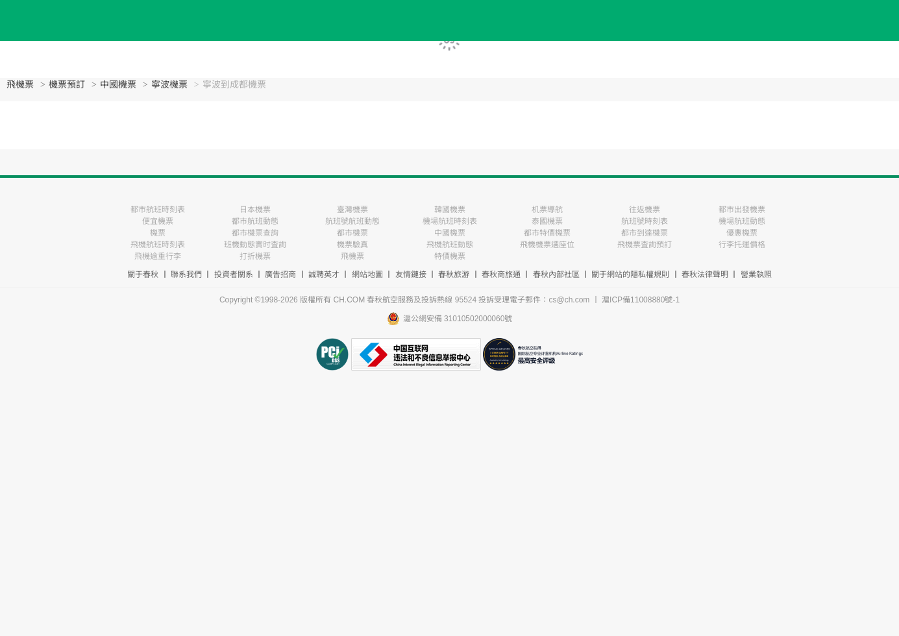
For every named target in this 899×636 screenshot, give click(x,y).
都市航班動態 (255, 221)
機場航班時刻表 (450, 221)
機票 (158, 233)
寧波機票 (169, 85)
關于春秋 (142, 274)
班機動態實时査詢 (255, 244)
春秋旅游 (453, 274)
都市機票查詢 (255, 233)
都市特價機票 (547, 233)
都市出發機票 (742, 209)
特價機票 (449, 256)
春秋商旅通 (501, 274)
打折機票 (255, 256)
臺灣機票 (352, 209)
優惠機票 (741, 233)
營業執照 (756, 274)
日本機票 (255, 209)
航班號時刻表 (644, 221)
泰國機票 (547, 221)
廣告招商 (280, 274)
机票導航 (547, 209)
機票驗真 (352, 244)
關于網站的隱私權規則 (630, 274)
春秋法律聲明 (705, 274)
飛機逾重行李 (157, 256)
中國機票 (118, 85)
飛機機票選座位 (547, 244)
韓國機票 (449, 209)
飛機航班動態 (449, 244)
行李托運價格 (742, 244)
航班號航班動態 (352, 221)
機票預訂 (67, 85)
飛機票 (20, 85)
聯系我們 (186, 274)
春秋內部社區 (556, 274)
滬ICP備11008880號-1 (641, 299)
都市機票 (352, 233)
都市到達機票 (644, 233)
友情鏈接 (410, 274)
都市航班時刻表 (157, 209)
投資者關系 (233, 274)
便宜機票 (157, 221)
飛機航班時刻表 (157, 244)
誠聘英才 (323, 274)
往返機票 (644, 209)
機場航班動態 (742, 221)
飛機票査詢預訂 (644, 244)
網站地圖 (367, 274)
